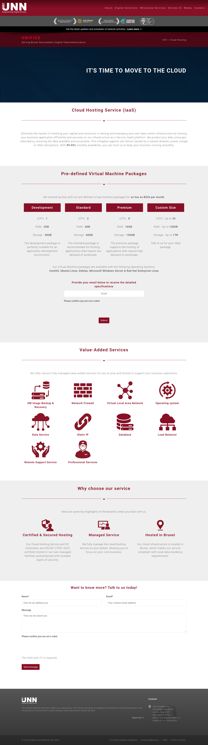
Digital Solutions (126, 8)
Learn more (133, 29)
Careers (199, 8)
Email (109, 596)
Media (188, 8)
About (109, 8)
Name (25, 596)
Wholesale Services (153, 8)
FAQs (165, 740)
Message (26, 610)
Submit (104, 320)
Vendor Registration (150, 740)
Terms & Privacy (178, 740)
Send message (31, 667)
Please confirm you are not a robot (82, 301)
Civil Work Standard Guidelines (124, 740)
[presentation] (86, 309)
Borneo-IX (175, 8)
